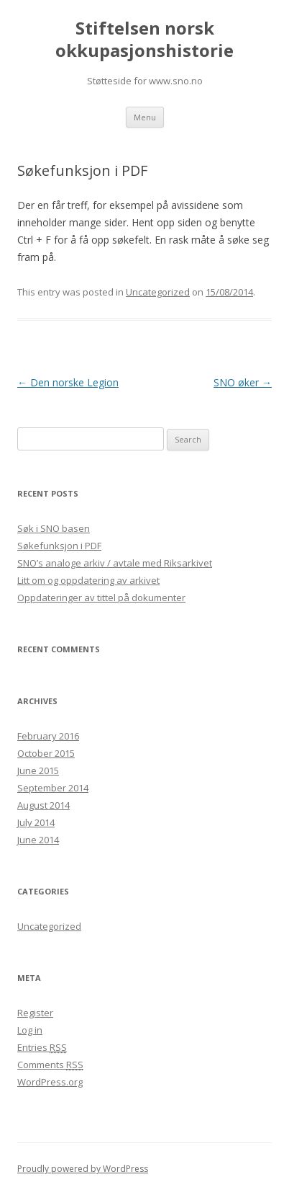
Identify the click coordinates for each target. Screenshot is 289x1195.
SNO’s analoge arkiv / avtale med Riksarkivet (114, 562)
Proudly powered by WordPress (82, 1169)
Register (35, 1012)
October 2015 (46, 753)
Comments (50, 1064)
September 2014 (52, 787)
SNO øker (243, 382)
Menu (145, 117)
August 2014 (43, 805)
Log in (29, 1029)
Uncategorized (158, 291)
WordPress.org (50, 1081)
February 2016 (48, 735)
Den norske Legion (68, 382)
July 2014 (36, 822)
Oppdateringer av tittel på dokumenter (101, 597)
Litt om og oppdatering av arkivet (88, 580)
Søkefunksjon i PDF (59, 545)
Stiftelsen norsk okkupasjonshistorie (144, 39)
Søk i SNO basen (53, 528)
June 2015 (38, 770)
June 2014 (38, 839)
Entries (42, 1047)
